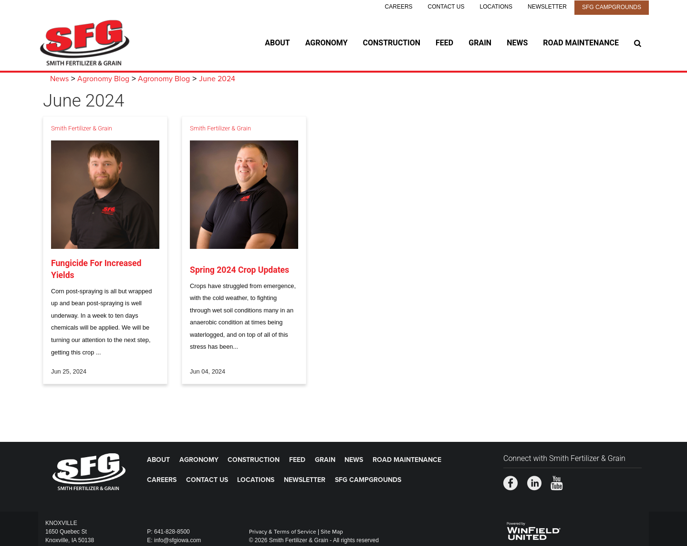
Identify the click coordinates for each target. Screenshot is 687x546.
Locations (496, 6)
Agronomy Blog (103, 79)
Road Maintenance (581, 42)
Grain (479, 42)
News (517, 42)
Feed (444, 42)
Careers (399, 6)
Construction (392, 42)
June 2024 (217, 79)
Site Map (332, 531)
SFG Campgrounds (611, 7)
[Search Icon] (637, 43)
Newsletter (547, 6)
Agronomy (326, 42)
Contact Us (446, 6)
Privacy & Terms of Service (282, 531)
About (277, 42)
